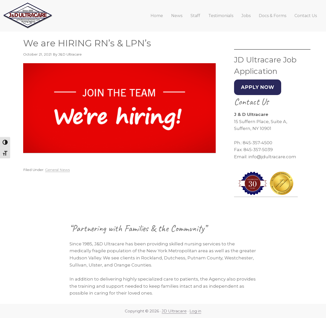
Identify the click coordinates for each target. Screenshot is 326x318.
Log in (195, 311)
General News (57, 170)
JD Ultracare (174, 311)
